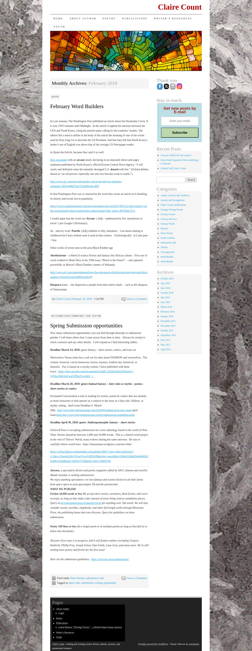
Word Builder (166, 256)
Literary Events (167, 214)
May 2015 (165, 344)
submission (87, 582)
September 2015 (168, 335)
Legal (61, 613)
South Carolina (167, 238)
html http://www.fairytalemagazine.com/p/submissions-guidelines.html (95, 414)
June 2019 (165, 288)
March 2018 (166, 307)
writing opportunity (105, 582)
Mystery (164, 228)
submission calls (95, 578)
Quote (55, 96)
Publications (135, 18)
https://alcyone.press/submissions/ (110, 559)
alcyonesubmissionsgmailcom (81, 503)
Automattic (194, 644)
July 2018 (165, 297)
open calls (74, 582)
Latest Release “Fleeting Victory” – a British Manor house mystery (90, 627)
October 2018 (166, 292)
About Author (82, 18)
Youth (59, 26)
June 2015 (165, 340)
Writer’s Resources (173, 18)
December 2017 (167, 321)
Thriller (164, 247)
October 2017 (166, 330)
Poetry (109, 18)
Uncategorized (167, 252)
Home (58, 18)
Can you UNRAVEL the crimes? (175, 155)
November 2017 (168, 325)
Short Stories (77, 578)
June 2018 (165, 302)
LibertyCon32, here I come (173, 168)
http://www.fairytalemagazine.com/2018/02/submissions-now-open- (94, 410)
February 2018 (167, 311)
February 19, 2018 (82, 298)
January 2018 (166, 316)
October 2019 (166, 278)
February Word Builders (77, 106)
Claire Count (180, 7)
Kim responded (58, 159)
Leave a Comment (137, 298)
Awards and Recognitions (172, 200)
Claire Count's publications (173, 204)
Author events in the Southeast (174, 195)
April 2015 (165, 349)
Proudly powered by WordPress (153, 644)
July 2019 (165, 283)
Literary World (167, 223)
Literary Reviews (168, 219)
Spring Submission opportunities (86, 325)
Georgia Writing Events (171, 209)
